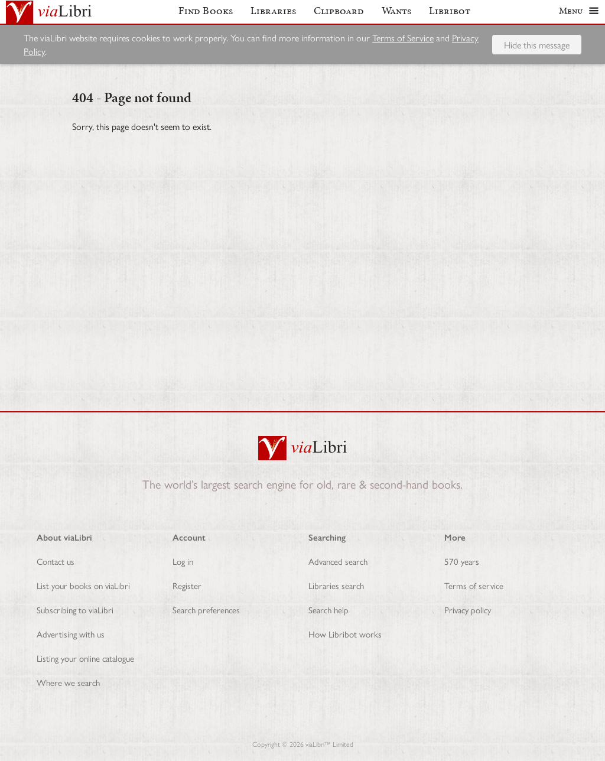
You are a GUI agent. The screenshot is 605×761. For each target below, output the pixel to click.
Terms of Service (403, 42)
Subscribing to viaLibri (75, 609)
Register (187, 585)
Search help (328, 609)
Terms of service (473, 585)
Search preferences (206, 609)
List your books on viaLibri (83, 585)
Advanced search (337, 561)
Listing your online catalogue (85, 658)
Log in (183, 561)
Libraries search (336, 585)
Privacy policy (467, 609)
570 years (461, 561)
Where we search (68, 682)
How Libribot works (345, 633)
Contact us (55, 561)
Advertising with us (71, 633)
